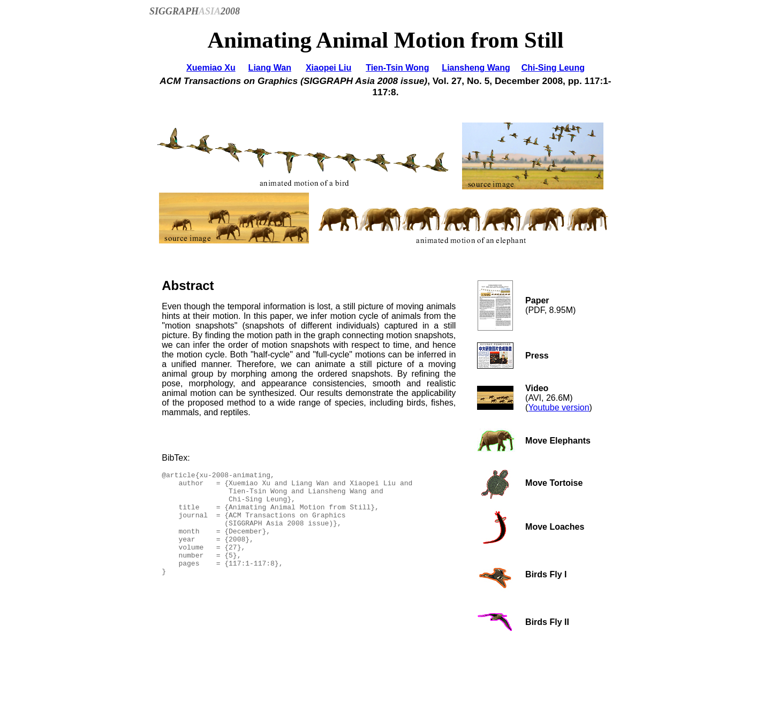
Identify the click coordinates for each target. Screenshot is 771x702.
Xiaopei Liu (328, 67)
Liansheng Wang (476, 67)
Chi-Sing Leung (553, 67)
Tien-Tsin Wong (397, 67)
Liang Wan (269, 67)
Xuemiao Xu (211, 67)
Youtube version (558, 407)
